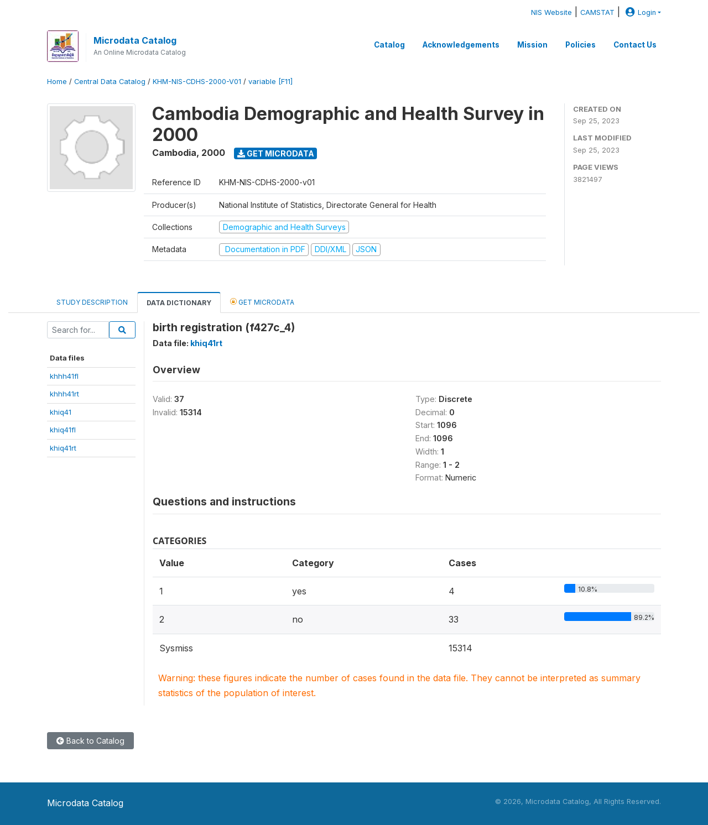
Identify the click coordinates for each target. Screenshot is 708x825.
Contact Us (635, 44)
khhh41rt (64, 393)
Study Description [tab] (92, 302)
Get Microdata (275, 153)
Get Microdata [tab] (262, 301)
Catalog (389, 44)
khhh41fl (64, 376)
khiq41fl (63, 429)
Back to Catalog (90, 740)
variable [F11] (270, 81)
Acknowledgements (461, 44)
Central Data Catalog (109, 81)
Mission (532, 44)
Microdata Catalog (134, 40)
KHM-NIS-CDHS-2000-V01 (197, 81)
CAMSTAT (597, 12)
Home (57, 81)
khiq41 (60, 412)
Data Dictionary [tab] (179, 303)
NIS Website (551, 12)
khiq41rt (63, 447)
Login (639, 12)
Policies (580, 44)
